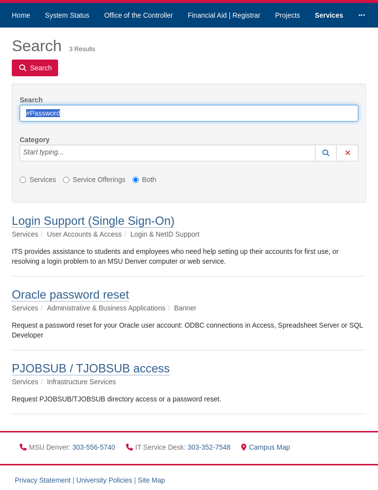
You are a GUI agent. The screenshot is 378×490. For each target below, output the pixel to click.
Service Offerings (94, 180)
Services (329, 15)
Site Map (151, 480)
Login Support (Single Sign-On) (93, 220)
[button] (326, 153)
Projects (287, 15)
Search (31, 100)
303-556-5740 (94, 447)
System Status (67, 15)
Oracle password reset (70, 294)
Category (35, 140)
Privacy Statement (43, 480)
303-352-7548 (210, 447)
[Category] (68, 153)
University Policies (104, 480)
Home (21, 15)
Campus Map (265, 447)
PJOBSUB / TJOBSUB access (91, 368)
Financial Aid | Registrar (224, 15)
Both (144, 180)
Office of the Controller (138, 15)
